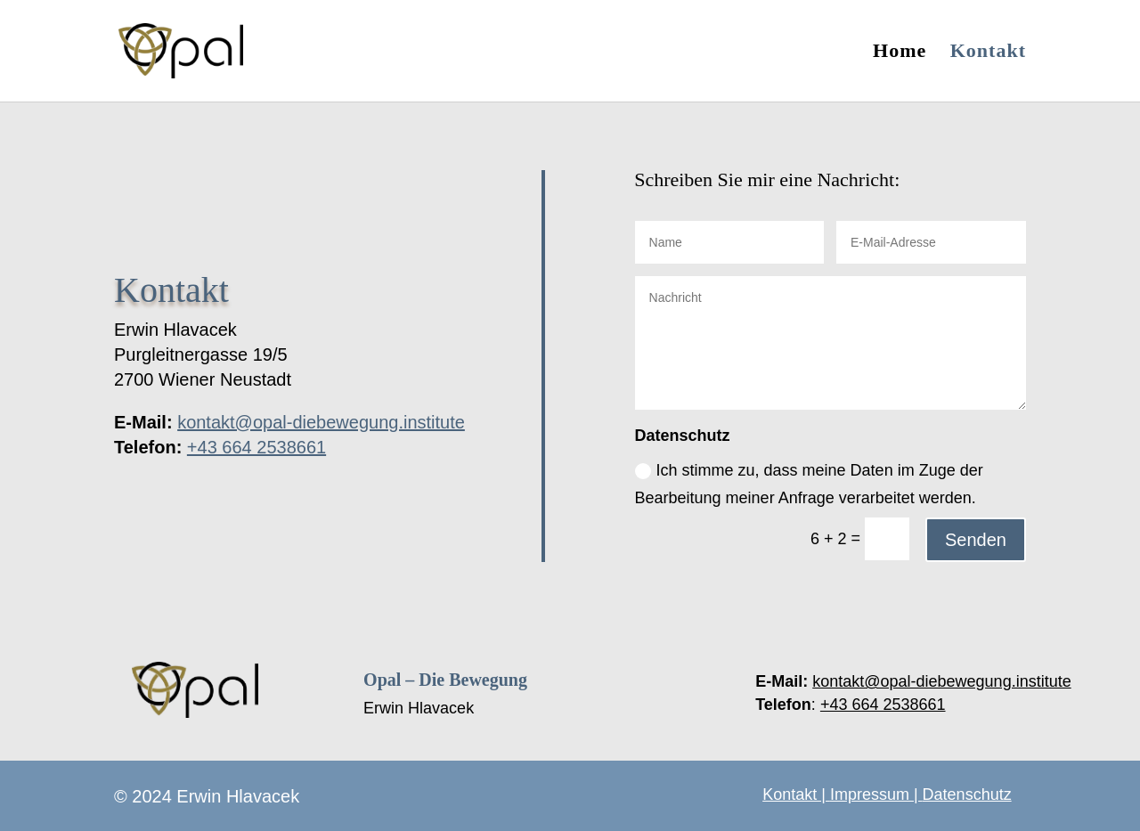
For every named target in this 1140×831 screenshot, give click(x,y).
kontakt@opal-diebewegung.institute (321, 422)
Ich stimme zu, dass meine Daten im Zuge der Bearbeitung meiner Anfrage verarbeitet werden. (809, 484)
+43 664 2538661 (256, 447)
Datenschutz (967, 794)
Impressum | (876, 794)
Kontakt (988, 53)
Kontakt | (796, 794)
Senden (975, 540)
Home (899, 53)
